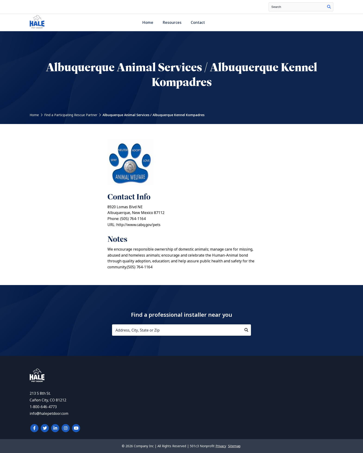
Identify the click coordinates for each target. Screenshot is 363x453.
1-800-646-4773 (43, 407)
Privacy (221, 446)
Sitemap (234, 446)
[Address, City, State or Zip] (181, 330)
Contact (198, 22)
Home (147, 22)
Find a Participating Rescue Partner (70, 115)
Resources (172, 22)
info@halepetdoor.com (49, 413)
